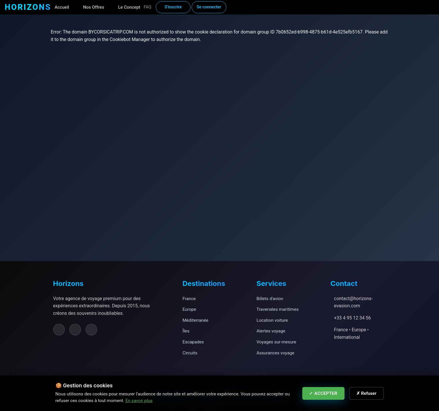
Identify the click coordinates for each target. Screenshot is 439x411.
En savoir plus (139, 400)
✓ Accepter (323, 393)
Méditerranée (195, 320)
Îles (186, 331)
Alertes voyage (271, 331)
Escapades (193, 342)
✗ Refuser (366, 393)
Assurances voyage (275, 353)
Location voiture (272, 320)
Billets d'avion (270, 298)
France (189, 298)
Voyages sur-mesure (277, 342)
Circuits (190, 353)
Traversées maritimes (278, 309)
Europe (189, 309)
